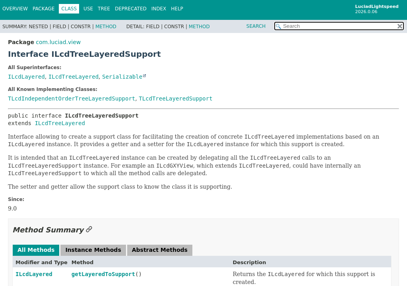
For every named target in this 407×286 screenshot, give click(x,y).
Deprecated (131, 9)
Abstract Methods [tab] (160, 250)
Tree (104, 9)
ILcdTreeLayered (73, 76)
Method (105, 26)
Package (43, 9)
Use (88, 9)
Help (177, 9)
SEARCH (256, 26)
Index (159, 9)
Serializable (122, 76)
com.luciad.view (58, 42)
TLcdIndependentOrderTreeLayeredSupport (71, 98)
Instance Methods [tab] (93, 250)
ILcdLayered (26, 76)
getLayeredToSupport (103, 274)
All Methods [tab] (35, 250)
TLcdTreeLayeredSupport (175, 98)
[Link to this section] (89, 230)
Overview (15, 9)
